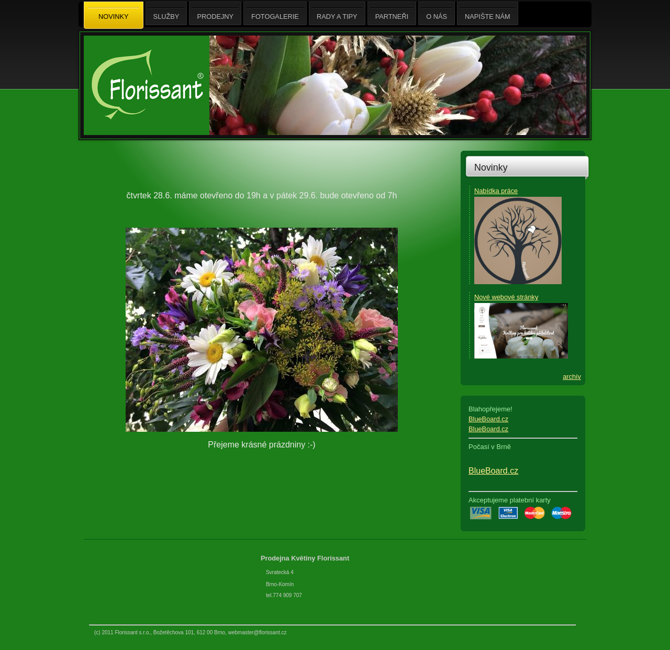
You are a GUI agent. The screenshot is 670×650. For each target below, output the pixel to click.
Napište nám (487, 13)
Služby (166, 13)
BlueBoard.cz (488, 419)
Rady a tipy (337, 13)
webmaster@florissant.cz (257, 632)
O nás (436, 13)
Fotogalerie (275, 13)
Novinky (491, 167)
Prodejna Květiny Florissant (306, 558)
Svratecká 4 (280, 572)
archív (572, 376)
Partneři (392, 13)
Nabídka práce (496, 191)
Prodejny (215, 13)
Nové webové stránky (506, 297)
